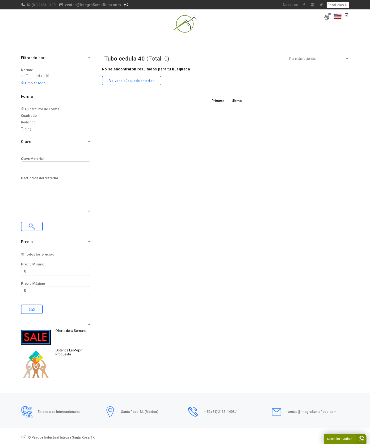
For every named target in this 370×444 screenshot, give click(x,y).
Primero (217, 101)
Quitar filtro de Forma (40, 109)
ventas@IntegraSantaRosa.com (93, 5)
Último (237, 101)
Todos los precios (37, 254)
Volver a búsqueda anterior (131, 81)
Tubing (26, 129)
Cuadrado (29, 116)
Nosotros (290, 5)
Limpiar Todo (33, 83)
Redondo (28, 122)
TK (92, 437)
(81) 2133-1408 (43, 5)
